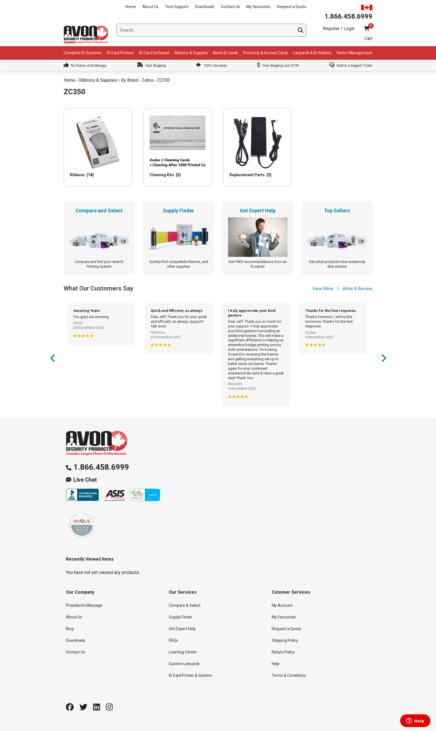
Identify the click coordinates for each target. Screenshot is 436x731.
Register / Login (339, 28)
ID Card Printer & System (190, 675)
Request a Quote (291, 6)
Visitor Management (354, 53)
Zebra (147, 80)
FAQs (173, 640)
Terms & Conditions (289, 675)
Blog (70, 628)
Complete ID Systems (82, 53)
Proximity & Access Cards (265, 53)
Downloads (204, 6)
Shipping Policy (285, 640)
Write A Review (357, 288)
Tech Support (177, 6)
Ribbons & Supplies (191, 53)
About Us (150, 6)
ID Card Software (154, 53)
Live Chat (85, 480)
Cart (368, 38)
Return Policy (283, 652)
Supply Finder (180, 617)
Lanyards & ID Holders (312, 53)
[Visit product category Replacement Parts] (257, 147)
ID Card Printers (120, 53)
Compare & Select (184, 605)
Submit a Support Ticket (350, 66)
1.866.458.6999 (101, 467)
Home (130, 6)
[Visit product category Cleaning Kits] (177, 147)
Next (383, 360)
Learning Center (183, 652)
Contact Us (230, 6)
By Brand (129, 80)
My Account (282, 605)
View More (322, 288)
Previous (52, 360)
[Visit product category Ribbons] (98, 147)
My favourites (258, 6)
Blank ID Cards (225, 53)
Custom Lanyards (184, 664)
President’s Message (84, 605)
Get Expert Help (182, 628)
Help (275, 664)
